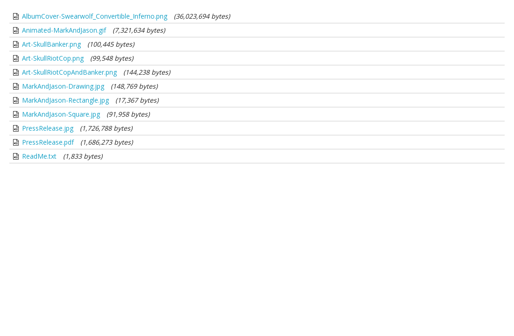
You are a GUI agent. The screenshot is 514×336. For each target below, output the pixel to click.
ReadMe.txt (39, 156)
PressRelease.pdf (48, 142)
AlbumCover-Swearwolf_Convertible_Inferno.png (94, 16)
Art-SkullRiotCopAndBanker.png (69, 72)
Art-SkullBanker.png (51, 44)
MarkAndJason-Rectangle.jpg (65, 100)
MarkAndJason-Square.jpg (61, 114)
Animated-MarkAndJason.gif (64, 30)
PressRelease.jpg (47, 128)
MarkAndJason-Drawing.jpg (63, 86)
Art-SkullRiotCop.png (53, 58)
